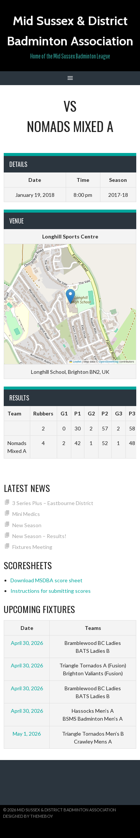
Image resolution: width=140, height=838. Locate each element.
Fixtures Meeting (32, 547)
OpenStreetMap (109, 361)
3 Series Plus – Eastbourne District (52, 503)
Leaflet (75, 361)
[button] (70, 296)
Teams (93, 628)
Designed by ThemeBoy (28, 816)
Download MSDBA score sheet (46, 580)
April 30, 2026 (27, 643)
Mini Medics (26, 514)
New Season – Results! (39, 536)
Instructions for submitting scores (50, 591)
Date (27, 628)
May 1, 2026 (27, 733)
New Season (26, 525)
